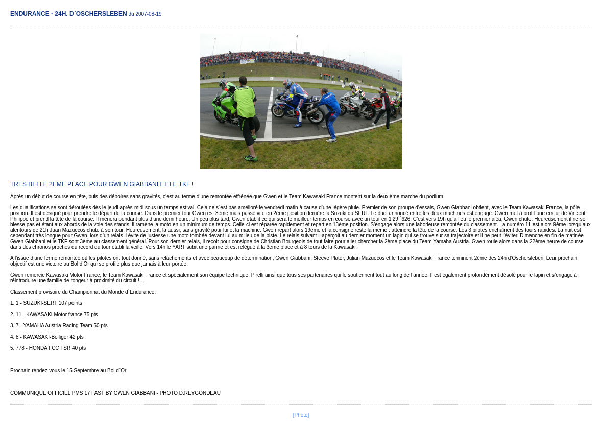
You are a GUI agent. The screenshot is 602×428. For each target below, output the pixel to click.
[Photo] (301, 415)
